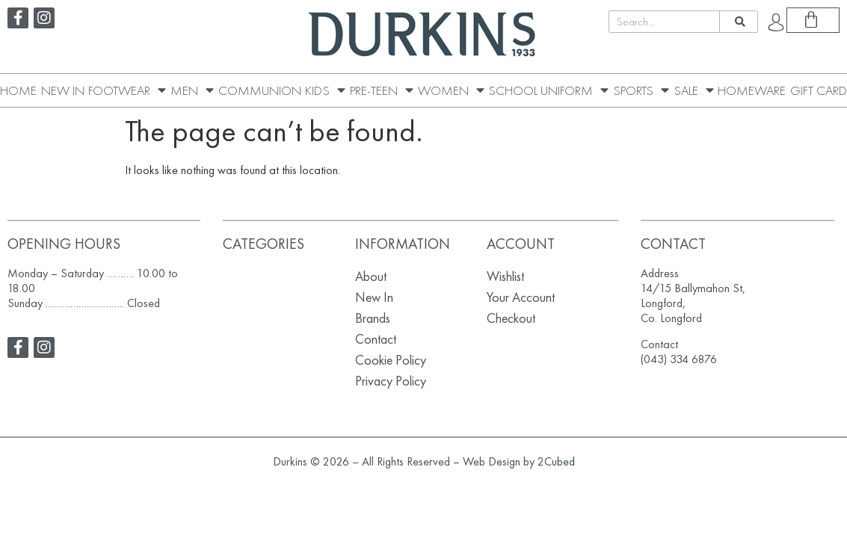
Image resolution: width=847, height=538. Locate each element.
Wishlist (505, 276)
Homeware (752, 90)
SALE (694, 90)
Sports (641, 90)
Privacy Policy (390, 380)
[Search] (738, 21)
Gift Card (818, 90)
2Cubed (556, 461)
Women (451, 90)
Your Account (521, 297)
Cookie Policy (390, 359)
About (370, 276)
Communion (259, 90)
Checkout (511, 318)
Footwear (127, 90)
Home (18, 90)
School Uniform (548, 90)
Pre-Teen (381, 90)
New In (62, 90)
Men (192, 90)
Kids (325, 90)
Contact (375, 338)
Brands (372, 318)
